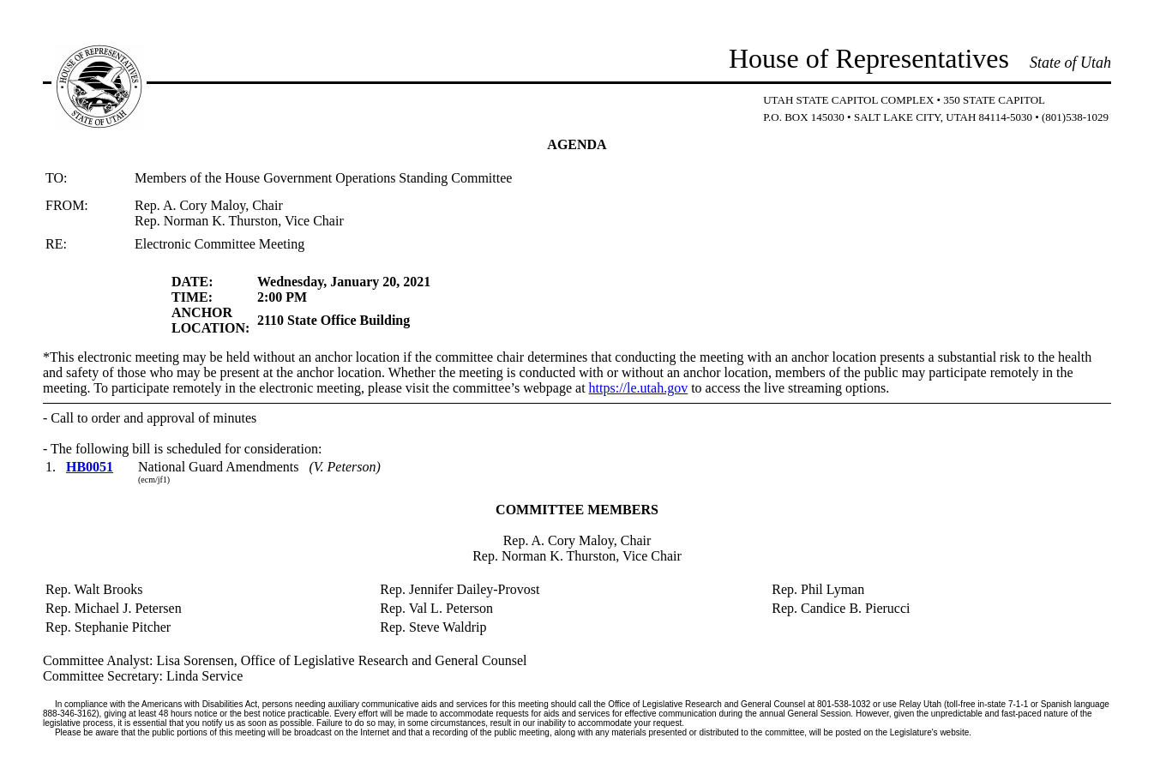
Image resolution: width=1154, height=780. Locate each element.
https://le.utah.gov (638, 388)
